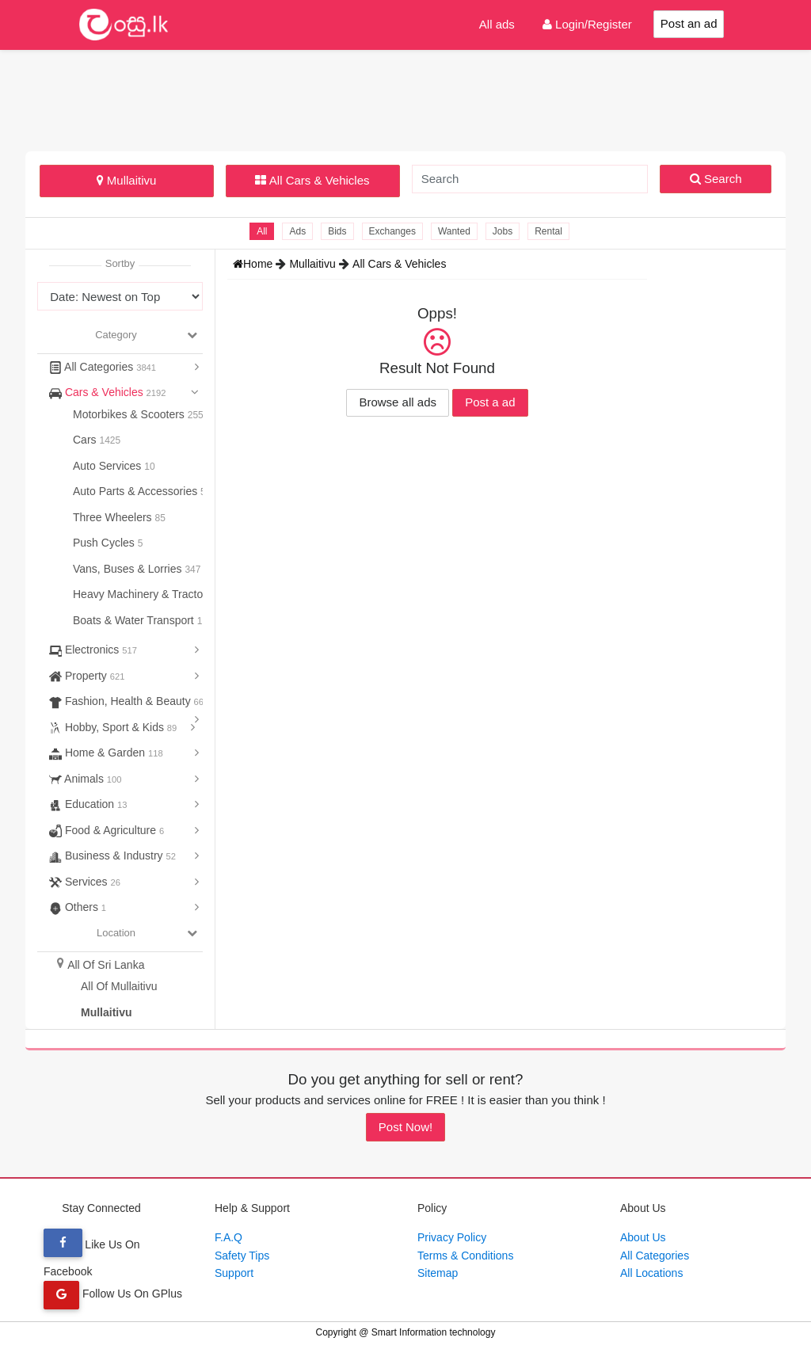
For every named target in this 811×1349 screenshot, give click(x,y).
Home (254, 263)
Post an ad (689, 23)
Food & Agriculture (106, 830)
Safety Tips (242, 1255)
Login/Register (587, 24)
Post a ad (490, 402)
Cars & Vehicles (107, 392)
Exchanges (392, 231)
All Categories (102, 366)
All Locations (651, 1273)
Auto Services (108, 465)
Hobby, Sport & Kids (113, 727)
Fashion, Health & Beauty (126, 701)
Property (86, 675)
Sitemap (437, 1273)
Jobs (502, 231)
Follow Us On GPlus (113, 1293)
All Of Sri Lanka (105, 964)
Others (77, 907)
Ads (297, 231)
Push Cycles (105, 542)
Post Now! (405, 1127)
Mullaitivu (127, 180)
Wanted (454, 231)
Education (88, 804)
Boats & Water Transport (135, 620)
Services (84, 881)
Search (716, 178)
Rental (548, 231)
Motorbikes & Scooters (130, 414)
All (262, 231)
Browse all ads (397, 402)
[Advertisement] (405, 98)
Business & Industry (112, 855)
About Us (643, 1237)
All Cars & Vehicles (312, 180)
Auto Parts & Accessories (136, 491)
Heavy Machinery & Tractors (144, 594)
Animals (85, 778)
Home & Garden (106, 752)
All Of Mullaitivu (119, 986)
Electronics (93, 649)
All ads (497, 24)
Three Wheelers (113, 517)
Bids (337, 231)
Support (234, 1273)
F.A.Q (228, 1237)
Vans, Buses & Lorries (129, 568)
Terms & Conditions (465, 1255)
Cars (86, 439)
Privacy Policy (451, 1237)
